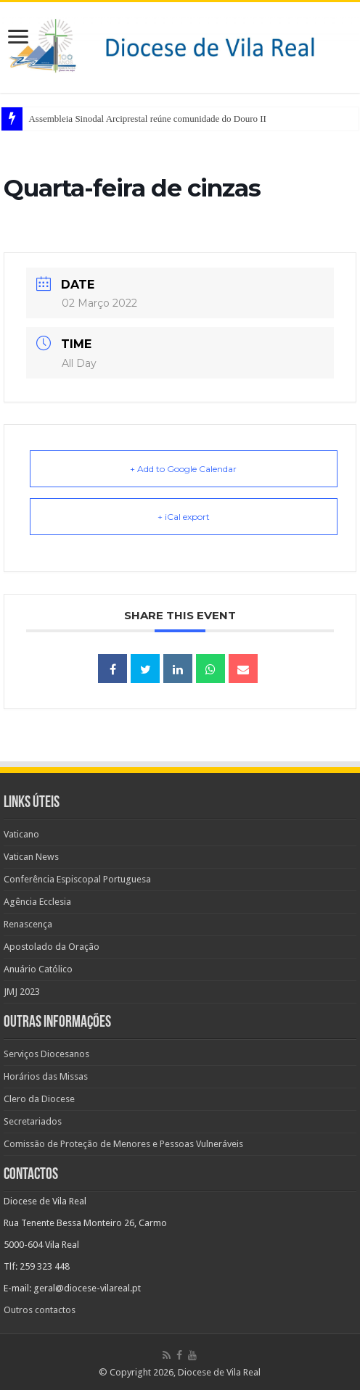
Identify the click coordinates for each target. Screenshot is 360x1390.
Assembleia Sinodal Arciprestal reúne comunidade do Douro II (147, 118)
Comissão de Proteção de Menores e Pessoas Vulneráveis (123, 1143)
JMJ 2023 (22, 991)
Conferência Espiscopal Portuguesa (77, 879)
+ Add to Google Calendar (183, 468)
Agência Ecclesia (37, 901)
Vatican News (31, 856)
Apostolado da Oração (51, 946)
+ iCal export (184, 516)
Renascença (28, 924)
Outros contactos (39, 1309)
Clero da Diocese (39, 1098)
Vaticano (21, 834)
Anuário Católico (38, 969)
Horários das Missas (46, 1076)
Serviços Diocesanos (46, 1053)
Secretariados (33, 1121)
